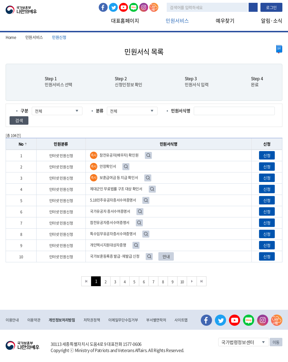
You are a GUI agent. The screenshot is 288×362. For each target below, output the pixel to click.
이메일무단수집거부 (123, 319)
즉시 (93, 155)
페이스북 (103, 7)
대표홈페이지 (125, 20)
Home (11, 37)
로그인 (271, 7)
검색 (253, 7)
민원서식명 (180, 111)
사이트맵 (181, 319)
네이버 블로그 (133, 7)
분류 (100, 111)
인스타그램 (143, 7)
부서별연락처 (156, 319)
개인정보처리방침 (62, 319)
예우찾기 (225, 20)
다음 (192, 281)
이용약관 (33, 319)
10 (182, 281)
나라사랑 (153, 7)
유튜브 (123, 7)
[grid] (144, 206)
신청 (266, 155)
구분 (24, 111)
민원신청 (59, 37)
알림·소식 (271, 20)
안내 (166, 256)
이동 (276, 342)
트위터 (113, 7)
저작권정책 (92, 319)
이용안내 (12, 319)
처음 (86, 281)
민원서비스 (177, 20)
